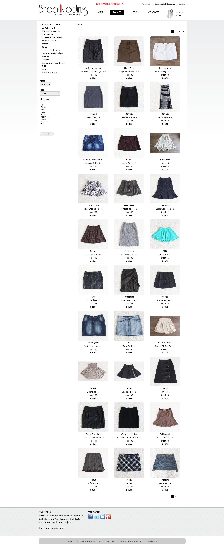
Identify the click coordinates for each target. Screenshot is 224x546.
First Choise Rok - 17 (93, 209)
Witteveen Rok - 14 (129, 254)
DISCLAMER (152, 541)
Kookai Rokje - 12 (165, 300)
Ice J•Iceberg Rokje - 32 (165, 71)
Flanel (45, 115)
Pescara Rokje (165, 483)
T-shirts (45, 66)
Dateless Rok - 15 (93, 254)
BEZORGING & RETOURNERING (89, 541)
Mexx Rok (129, 483)
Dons (45, 112)
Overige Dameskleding (52, 53)
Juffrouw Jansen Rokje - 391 (93, 71)
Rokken (45, 56)
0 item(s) (179, 12)
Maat (42, 81)
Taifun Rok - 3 (93, 483)
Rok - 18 (165, 163)
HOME (99, 12)
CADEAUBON (111, 541)
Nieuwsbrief (146, 4)
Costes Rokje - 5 (129, 392)
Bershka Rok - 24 (165, 117)
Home (79, 24)
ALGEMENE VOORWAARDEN (132, 541)
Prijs (42, 90)
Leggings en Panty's (51, 50)
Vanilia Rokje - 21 (129, 163)
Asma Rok (165, 392)
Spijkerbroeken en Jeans (53, 63)
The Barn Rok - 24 (93, 117)
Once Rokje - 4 (129, 346)
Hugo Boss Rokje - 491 (129, 71)
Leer (45, 102)
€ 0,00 (178, 15)
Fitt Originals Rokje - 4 (93, 346)
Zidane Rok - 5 (93, 392)
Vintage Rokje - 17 (129, 209)
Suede (45, 107)
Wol (45, 110)
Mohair (45, 122)
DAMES (117, 12)
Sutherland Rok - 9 (165, 437)
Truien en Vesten (49, 72)
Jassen (45, 44)
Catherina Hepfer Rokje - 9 (129, 437)
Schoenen (46, 60)
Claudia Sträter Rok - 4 (165, 346)
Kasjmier (45, 117)
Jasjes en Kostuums (51, 41)
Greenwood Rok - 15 (165, 209)
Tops (44, 69)
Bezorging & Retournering (165, 4)
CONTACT (153, 12)
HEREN (134, 12)
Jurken (45, 47)
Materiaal (44, 99)
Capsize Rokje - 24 (93, 163)
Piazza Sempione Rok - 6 (93, 437)
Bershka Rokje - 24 (129, 117)
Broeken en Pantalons (52, 37)
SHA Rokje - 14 (165, 254)
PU (45, 105)
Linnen (45, 119)
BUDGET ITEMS (48, 28)
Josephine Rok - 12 (129, 300)
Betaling (182, 4)
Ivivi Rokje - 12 (93, 300)
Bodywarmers (48, 34)
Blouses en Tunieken (51, 31)
